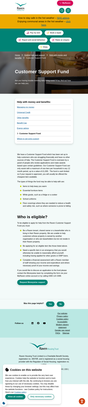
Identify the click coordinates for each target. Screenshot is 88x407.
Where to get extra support (28, 139)
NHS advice (63, 18)
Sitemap (66, 333)
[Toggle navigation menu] (68, 10)
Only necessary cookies (40, 397)
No (60, 304)
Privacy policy (62, 316)
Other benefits (23, 118)
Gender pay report (62, 330)
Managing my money (25, 107)
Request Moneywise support (32, 282)
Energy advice (23, 128)
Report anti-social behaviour (32, 40)
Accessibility (62, 322)
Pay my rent (33, 33)
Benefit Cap (22, 123)
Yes (50, 304)
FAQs (44, 47)
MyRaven (66, 3)
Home (17, 55)
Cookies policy (20, 392)
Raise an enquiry (60, 40)
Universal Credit (23, 112)
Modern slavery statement (62, 326)
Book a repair (54, 33)
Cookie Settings (3, 403)
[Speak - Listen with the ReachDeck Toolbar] (82, 401)
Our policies (62, 313)
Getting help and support (34, 55)
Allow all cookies (15, 397)
